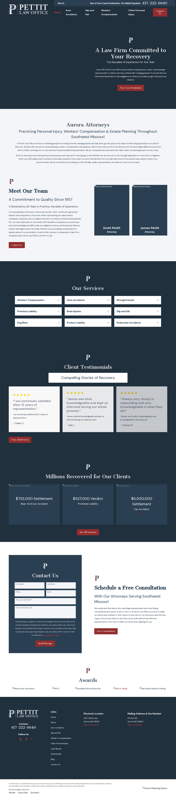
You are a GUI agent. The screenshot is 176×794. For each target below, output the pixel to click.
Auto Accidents (57, 727)
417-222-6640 (154, 3)
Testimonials (56, 754)
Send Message (42, 643)
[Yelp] (20, 739)
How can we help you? (20, 608)
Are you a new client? (20, 600)
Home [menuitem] (57, 12)
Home (53, 717)
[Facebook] (26, 739)
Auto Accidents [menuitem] (71, 12)
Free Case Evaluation (130, 88)
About (61, 3)
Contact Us (55, 764)
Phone (14, 592)
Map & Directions (91, 725)
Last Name (48, 584)
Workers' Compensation (61, 738)
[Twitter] (31, 739)
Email (46, 592)
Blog (52, 759)
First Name (16, 584)
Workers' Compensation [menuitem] (109, 12)
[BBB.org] (15, 739)
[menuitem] (12, 792)
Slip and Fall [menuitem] (89, 12)
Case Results (56, 749)
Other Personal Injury (59, 743)
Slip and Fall (55, 733)
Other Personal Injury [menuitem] (136, 12)
